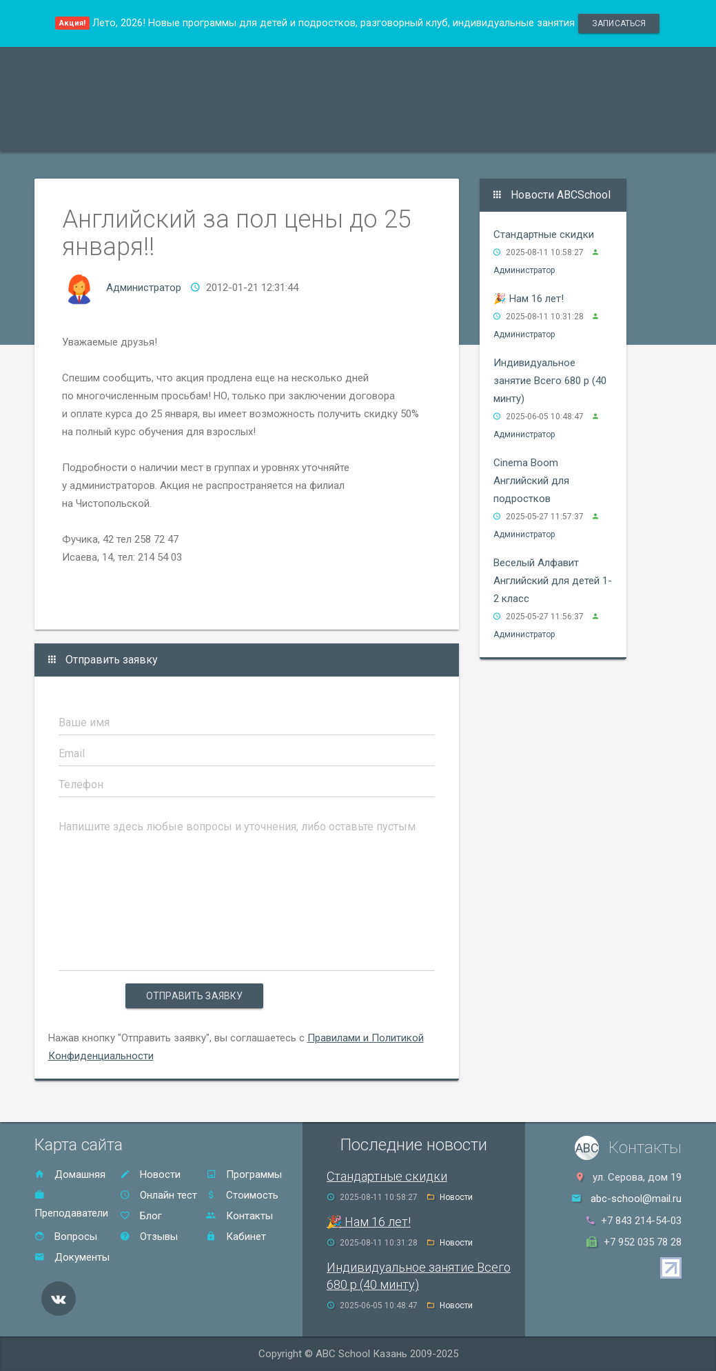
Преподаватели (174, 133)
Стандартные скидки (543, 234)
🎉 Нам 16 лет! (528, 298)
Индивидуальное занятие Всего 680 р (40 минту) (549, 381)
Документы (72, 1257)
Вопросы (65, 1236)
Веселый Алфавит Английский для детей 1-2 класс (552, 581)
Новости (150, 1174)
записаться (619, 23)
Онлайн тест (598, 133)
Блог (141, 1216)
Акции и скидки (279, 133)
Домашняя (69, 1174)
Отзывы (446, 133)
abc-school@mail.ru (636, 1198)
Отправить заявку (194, 995)
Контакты (518, 133)
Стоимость (372, 133)
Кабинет (236, 1236)
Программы (78, 133)
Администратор (143, 287)
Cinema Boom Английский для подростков (531, 481)
